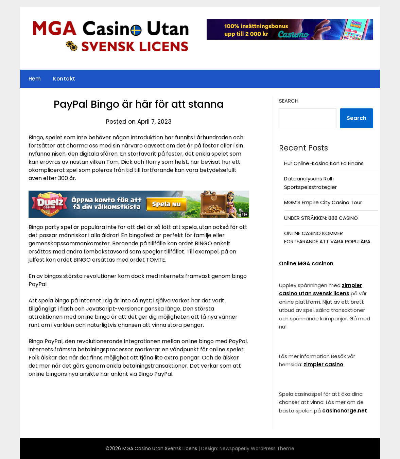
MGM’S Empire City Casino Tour (323, 202)
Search (288, 100)
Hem (35, 78)
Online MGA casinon (306, 263)
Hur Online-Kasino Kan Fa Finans (324, 163)
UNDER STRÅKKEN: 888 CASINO (321, 218)
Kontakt (64, 78)
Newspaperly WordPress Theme (257, 448)
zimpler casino (323, 364)
